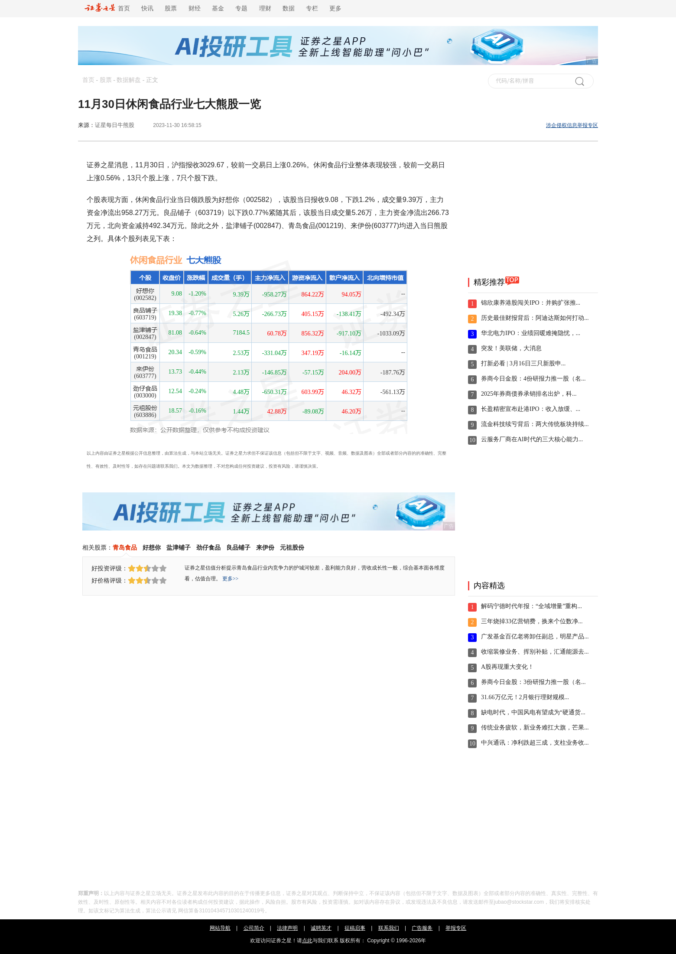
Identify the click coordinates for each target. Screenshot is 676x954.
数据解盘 (129, 80)
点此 (307, 941)
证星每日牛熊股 (114, 125)
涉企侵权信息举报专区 (572, 125)
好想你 (152, 547)
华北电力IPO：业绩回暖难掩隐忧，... (530, 333)
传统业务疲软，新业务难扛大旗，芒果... (535, 727)
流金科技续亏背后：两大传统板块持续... (535, 424)
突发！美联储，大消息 (511, 348)
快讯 (147, 8)
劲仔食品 (208, 547)
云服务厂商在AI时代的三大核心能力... (532, 439)
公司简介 (254, 928)
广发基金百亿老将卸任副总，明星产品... (535, 636)
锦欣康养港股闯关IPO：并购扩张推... (530, 303)
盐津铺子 (178, 547)
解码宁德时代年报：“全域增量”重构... (531, 606)
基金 (218, 8)
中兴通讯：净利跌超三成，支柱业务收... (535, 742)
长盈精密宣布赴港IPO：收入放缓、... (530, 409)
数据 (289, 8)
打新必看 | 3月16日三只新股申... (523, 363)
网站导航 (220, 928)
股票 (171, 8)
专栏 (312, 8)
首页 (107, 8)
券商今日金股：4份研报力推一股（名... (533, 378)
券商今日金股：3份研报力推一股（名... (533, 682)
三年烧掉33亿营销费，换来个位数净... (532, 621)
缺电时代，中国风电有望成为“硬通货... (533, 712)
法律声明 (287, 928)
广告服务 (422, 928)
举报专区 (455, 928)
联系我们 (388, 928)
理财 (265, 8)
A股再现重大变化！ (507, 667)
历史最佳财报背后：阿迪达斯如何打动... (535, 318)
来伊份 (265, 547)
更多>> (230, 579)
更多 (335, 8)
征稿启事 (354, 928)
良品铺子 (238, 547)
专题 (241, 8)
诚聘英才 (321, 928)
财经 (194, 8)
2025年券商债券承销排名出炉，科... (529, 394)
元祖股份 (292, 547)
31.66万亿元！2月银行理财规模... (525, 697)
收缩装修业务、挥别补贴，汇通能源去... (535, 651)
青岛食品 (125, 547)
